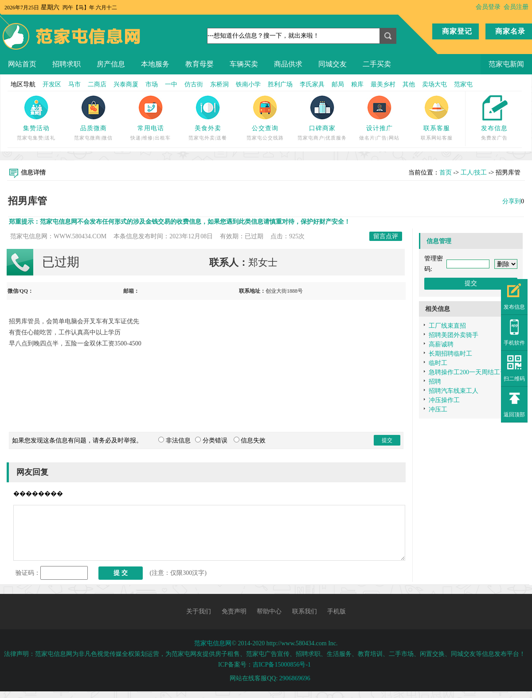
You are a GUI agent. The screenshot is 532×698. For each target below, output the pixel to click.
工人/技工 (474, 172)
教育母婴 (199, 64)
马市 (74, 84)
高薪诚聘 (441, 344)
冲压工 (438, 409)
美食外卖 (208, 128)
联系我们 (304, 611)
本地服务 (155, 64)
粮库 (357, 84)
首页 (445, 172)
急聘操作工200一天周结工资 (467, 372)
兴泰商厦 (125, 84)
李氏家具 (312, 84)
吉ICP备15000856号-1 (282, 664)
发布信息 (494, 128)
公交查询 (265, 128)
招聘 (435, 381)
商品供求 (288, 64)
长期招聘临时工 (450, 353)
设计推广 (379, 128)
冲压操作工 (444, 400)
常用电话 (150, 128)
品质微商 (93, 128)
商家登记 (457, 31)
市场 (151, 84)
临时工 (438, 363)
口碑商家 (322, 128)
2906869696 (294, 678)
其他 (409, 84)
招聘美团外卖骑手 (453, 335)
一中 (171, 84)
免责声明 (234, 611)
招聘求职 (66, 64)
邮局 (338, 84)
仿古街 (193, 84)
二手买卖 (377, 64)
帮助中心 (269, 611)
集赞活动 (36, 128)
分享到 (511, 201)
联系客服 (436, 128)
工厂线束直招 (447, 325)
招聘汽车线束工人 (453, 391)
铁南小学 (248, 84)
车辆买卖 (244, 64)
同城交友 (332, 64)
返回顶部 (514, 414)
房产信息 (111, 64)
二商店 (97, 84)
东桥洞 (219, 84)
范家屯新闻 (506, 64)
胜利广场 (280, 84)
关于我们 (198, 611)
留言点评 (385, 236)
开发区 (52, 84)
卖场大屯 (434, 84)
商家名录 (510, 31)
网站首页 (22, 64)
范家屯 (463, 84)
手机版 (336, 611)
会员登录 (488, 7)
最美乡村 (383, 84)
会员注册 (516, 7)
